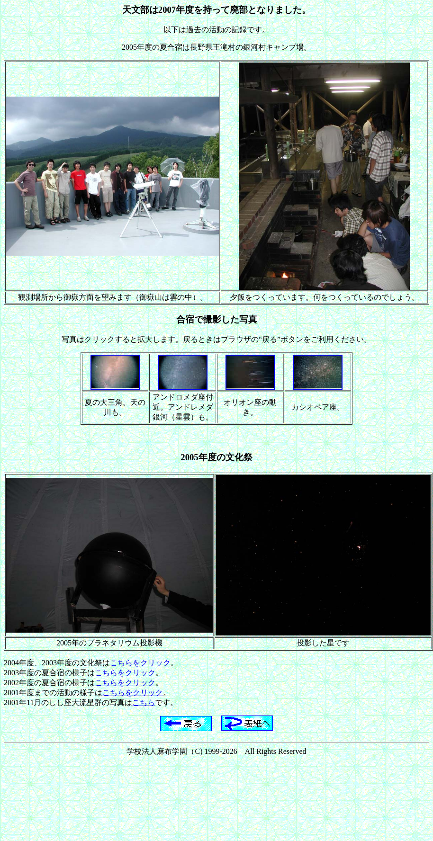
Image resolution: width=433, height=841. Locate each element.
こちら (143, 702)
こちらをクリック (140, 663)
